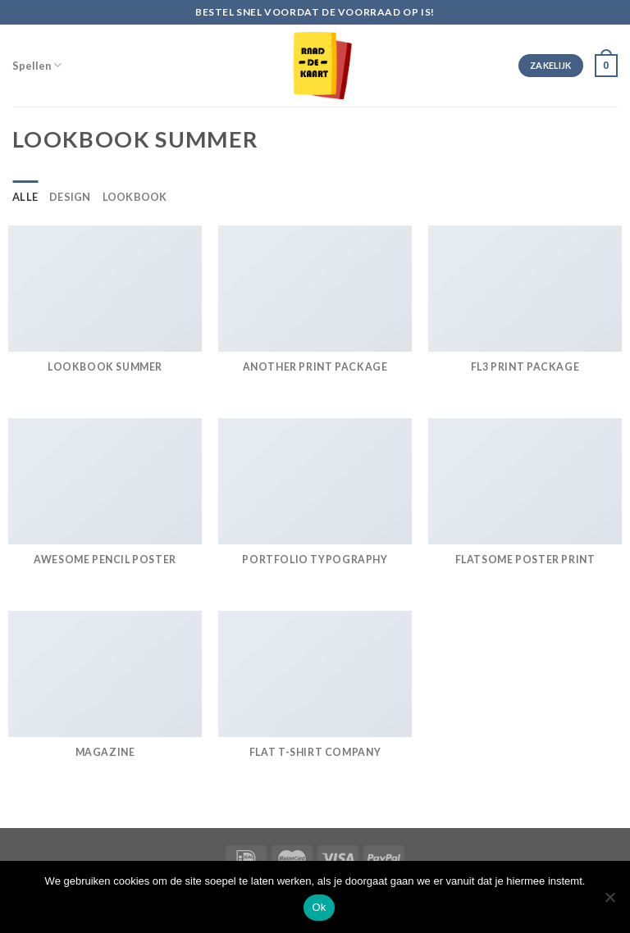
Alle (25, 196)
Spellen (37, 65)
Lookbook (135, 196)
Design (70, 196)
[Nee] (609, 902)
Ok (319, 907)
